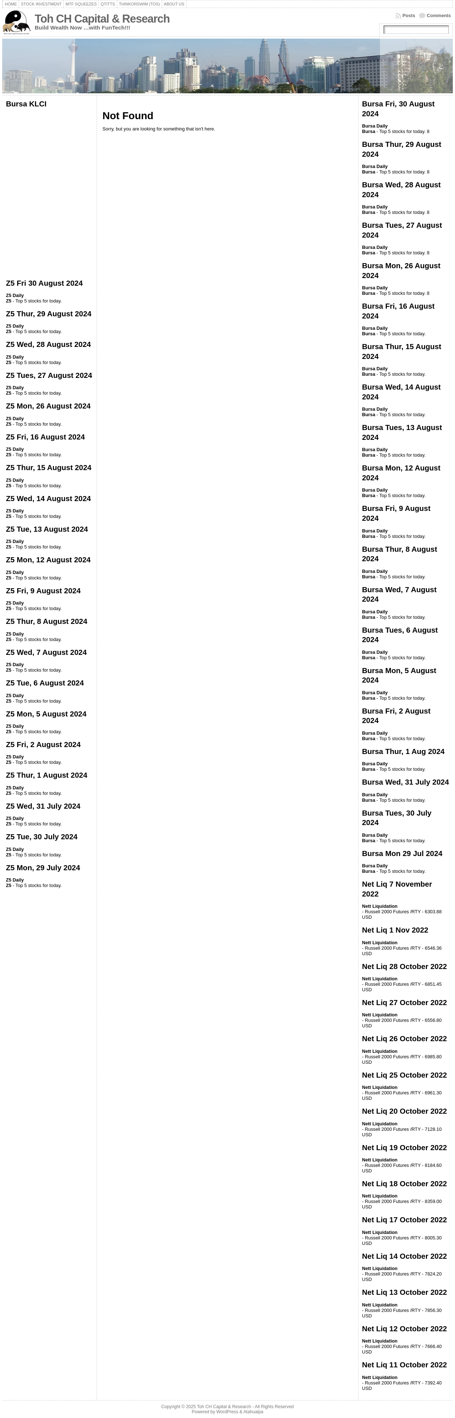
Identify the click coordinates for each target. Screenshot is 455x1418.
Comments (439, 15)
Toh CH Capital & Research (102, 18)
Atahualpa (253, 1411)
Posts (409, 15)
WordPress (227, 1411)
